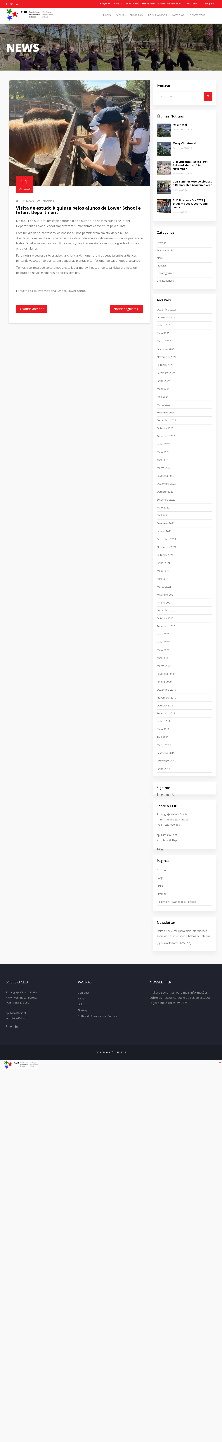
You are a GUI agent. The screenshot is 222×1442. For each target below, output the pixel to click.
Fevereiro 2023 (166, 476)
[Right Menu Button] (220, 1062)
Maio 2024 (163, 388)
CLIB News (26, 201)
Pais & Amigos (157, 15)
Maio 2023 (163, 452)
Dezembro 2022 (166, 483)
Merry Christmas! (184, 143)
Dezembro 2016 (166, 761)
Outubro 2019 (165, 705)
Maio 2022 (163, 507)
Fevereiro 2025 (166, 349)
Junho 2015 (163, 769)
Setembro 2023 (166, 436)
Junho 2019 (163, 721)
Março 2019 (164, 745)
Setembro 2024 (166, 373)
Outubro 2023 (165, 428)
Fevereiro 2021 (166, 594)
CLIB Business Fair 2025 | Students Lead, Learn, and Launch (190, 203)
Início (107, 15)
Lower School (76, 291)
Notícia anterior (33, 309)
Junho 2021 (163, 563)
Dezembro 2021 (166, 539)
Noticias (48, 201)
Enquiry (105, 3)
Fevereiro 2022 (166, 523)
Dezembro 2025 (166, 309)
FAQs (160, 878)
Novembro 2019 (166, 697)
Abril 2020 (163, 658)
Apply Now (132, 3)
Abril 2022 (163, 515)
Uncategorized (165, 273)
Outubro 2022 (165, 491)
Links (160, 886)
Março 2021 (164, 586)
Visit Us (118, 3)
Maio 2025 (163, 333)
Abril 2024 (163, 396)
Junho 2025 (163, 325)
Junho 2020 (163, 642)
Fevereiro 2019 (166, 753)
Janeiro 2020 (164, 681)
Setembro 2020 (166, 626)
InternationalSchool (52, 291)
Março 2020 (164, 666)
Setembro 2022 (166, 499)
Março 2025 (164, 341)
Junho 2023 (163, 444)
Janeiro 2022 (164, 531)
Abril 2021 (163, 578)
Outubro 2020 (165, 618)
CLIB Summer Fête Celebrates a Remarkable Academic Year (192, 183)
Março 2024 (164, 404)
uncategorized (165, 280)
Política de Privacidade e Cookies (176, 902)
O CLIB (120, 15)
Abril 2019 (163, 737)
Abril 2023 (163, 460)
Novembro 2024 (166, 357)
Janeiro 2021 (164, 602)
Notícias (178, 15)
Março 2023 (164, 468)
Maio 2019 (163, 729)
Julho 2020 (163, 634)
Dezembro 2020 (166, 610)
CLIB (33, 291)
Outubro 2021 (165, 555)
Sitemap (161, 894)
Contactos (198, 15)
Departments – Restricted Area (161, 3)
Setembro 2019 (166, 713)
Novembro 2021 (166, 547)
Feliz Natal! (180, 124)
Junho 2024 (163, 381)
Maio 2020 (163, 650)
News (160, 258)
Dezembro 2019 (166, 689)
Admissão (136, 15)
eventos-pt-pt (165, 250)
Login (192, 3)
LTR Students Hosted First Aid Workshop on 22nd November (190, 165)
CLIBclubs (163, 870)
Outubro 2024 (165, 365)
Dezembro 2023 (166, 420)
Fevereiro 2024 (166, 412)
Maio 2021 (163, 571)
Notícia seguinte (125, 309)
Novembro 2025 (166, 317)
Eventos (161, 243)
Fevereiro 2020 (166, 674)
